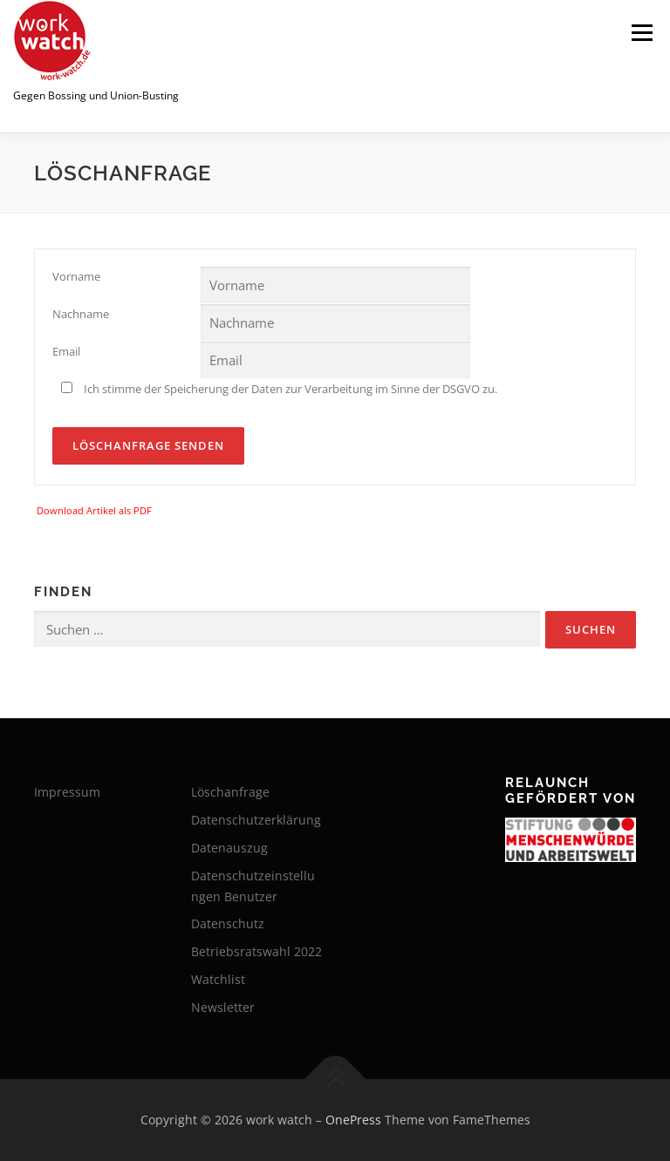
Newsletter (223, 1007)
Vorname (76, 276)
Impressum (67, 792)
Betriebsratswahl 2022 (256, 951)
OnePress (353, 1119)
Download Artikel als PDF (94, 510)
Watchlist (218, 979)
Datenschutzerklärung (256, 819)
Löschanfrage (230, 792)
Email (66, 351)
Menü (641, 32)
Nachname (80, 314)
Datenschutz (227, 923)
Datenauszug (229, 847)
